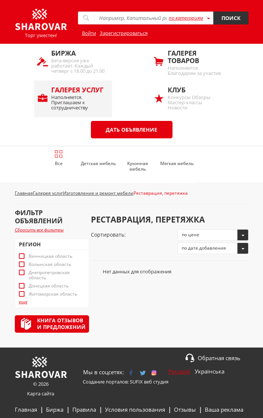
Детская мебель (98, 163)
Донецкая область (49, 286)
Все (58, 158)
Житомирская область (53, 294)
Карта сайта (40, 393)
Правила (84, 409)
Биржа (54, 409)
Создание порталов (105, 381)
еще (23, 302)
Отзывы (185, 409)
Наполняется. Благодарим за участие (194, 62)
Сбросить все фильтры (39, 230)
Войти (89, 33)
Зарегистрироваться (124, 33)
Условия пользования (135, 409)
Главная (26, 409)
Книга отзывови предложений (61, 323)
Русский (179, 371)
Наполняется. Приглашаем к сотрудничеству (78, 98)
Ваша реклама (224, 409)
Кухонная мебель (137, 166)
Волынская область (50, 264)
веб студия (156, 381)
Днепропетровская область (49, 275)
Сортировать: (108, 234)
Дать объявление (131, 129)
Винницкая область (50, 256)
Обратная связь (219, 358)
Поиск (230, 18)
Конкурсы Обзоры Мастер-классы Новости (194, 98)
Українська (209, 371)
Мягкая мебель (177, 163)
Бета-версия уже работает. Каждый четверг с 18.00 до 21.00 (78, 61)
